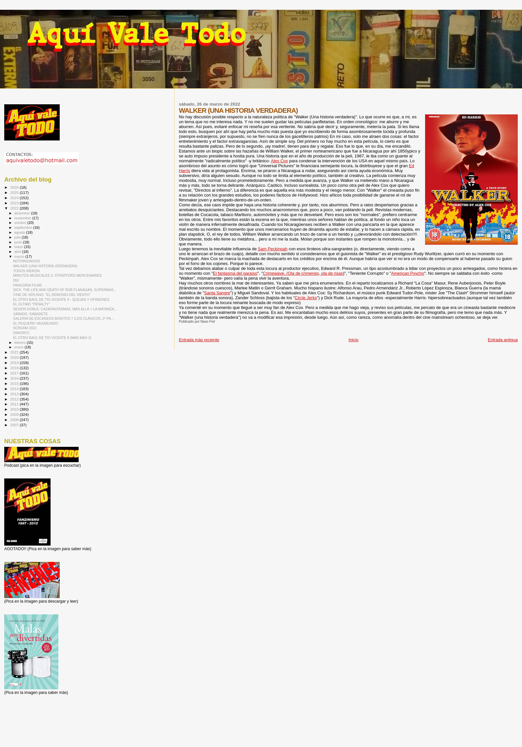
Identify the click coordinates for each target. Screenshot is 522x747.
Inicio (353, 339)
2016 (15, 378)
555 (16, 280)
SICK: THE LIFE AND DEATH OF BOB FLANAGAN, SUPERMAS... (64, 290)
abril (18, 252)
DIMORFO (21, 333)
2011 (15, 404)
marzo (19, 256)
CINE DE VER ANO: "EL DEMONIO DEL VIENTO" (52, 295)
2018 (15, 368)
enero (19, 347)
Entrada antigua (503, 339)
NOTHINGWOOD (26, 261)
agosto (20, 232)
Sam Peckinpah (272, 248)
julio (18, 237)
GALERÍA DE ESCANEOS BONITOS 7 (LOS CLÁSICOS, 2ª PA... (63, 318)
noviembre (23, 218)
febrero (20, 342)
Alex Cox (279, 160)
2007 (15, 425)
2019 (15, 362)
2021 (15, 352)
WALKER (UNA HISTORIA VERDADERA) (45, 266)
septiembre (23, 227)
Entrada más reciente (199, 339)
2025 (15, 192)
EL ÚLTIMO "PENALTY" (31, 304)
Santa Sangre (217, 292)
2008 (15, 419)
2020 (15, 357)
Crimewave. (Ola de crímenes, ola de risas (303, 273)
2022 (15, 208)
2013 (15, 394)
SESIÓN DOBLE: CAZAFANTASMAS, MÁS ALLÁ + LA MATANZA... (65, 309)
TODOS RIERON (26, 271)
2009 (15, 414)
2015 (15, 383)
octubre (20, 223)
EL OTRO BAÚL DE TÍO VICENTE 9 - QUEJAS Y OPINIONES (61, 299)
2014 (15, 389)
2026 (15, 187)
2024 (15, 198)
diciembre (22, 213)
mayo (19, 247)
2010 (15, 409)
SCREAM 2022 (25, 328)
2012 (15, 399)
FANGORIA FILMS (27, 285)
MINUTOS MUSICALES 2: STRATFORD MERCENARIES (57, 275)
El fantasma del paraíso (235, 273)
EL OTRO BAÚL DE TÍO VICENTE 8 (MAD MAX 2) (52, 338)
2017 (15, 373)
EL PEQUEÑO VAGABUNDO (35, 323)
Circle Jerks (306, 297)
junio (18, 242)
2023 (15, 203)
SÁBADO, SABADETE (30, 314)
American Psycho (407, 273)
